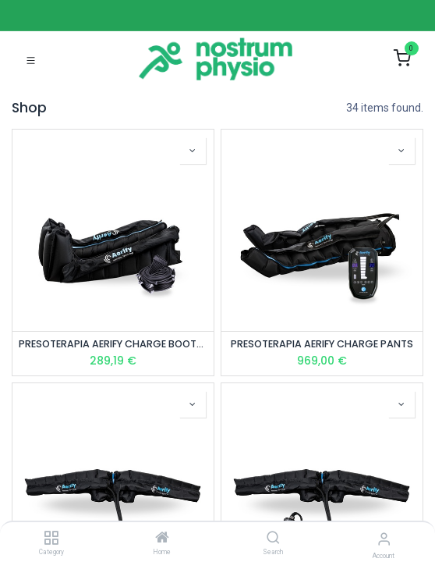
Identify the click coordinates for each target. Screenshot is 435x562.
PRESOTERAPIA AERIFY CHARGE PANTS (322, 344)
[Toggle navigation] (30, 59)
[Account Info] (384, 539)
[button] (192, 150)
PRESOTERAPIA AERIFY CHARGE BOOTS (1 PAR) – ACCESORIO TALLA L (113, 344)
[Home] (162, 538)
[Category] (51, 538)
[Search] (273, 538)
